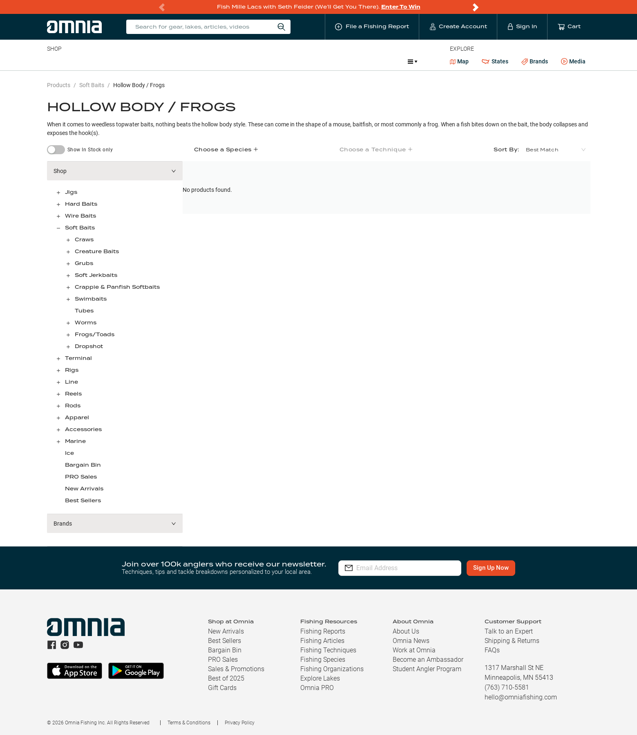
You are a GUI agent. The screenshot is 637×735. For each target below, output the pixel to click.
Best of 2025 (226, 678)
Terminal (163, 61)
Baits (53, 61)
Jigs (71, 192)
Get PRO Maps (283, 61)
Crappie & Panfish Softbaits (117, 286)
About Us (406, 631)
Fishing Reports (322, 631)
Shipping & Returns (512, 641)
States (495, 61)
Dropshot (89, 346)
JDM (342, 61)
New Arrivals (84, 488)
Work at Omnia (414, 650)
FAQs (492, 650)
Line (79, 61)
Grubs (84, 263)
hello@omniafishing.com (521, 697)
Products (58, 85)
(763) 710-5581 (507, 687)
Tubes (84, 310)
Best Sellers (83, 500)
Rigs (71, 369)
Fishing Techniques (328, 650)
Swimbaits (91, 298)
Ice (319, 61)
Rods (104, 61)
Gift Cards (222, 688)
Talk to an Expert (509, 631)
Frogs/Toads (94, 334)
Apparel (77, 417)
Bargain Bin (83, 464)
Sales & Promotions (236, 669)
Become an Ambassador (428, 659)
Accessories (204, 61)
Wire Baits (80, 215)
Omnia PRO (317, 688)
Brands (534, 61)
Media (573, 62)
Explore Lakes (320, 678)
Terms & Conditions (189, 723)
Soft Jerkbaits (96, 275)
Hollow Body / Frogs (139, 85)
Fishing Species (322, 659)
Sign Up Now (502, 567)
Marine (242, 61)
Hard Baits (81, 203)
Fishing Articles (322, 641)
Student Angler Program (427, 669)
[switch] (56, 149)
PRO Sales (81, 476)
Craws (84, 239)
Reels (131, 61)
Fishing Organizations (332, 669)
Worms (85, 322)
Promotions (380, 62)
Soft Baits (91, 85)
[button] (115, 171)
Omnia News (411, 641)
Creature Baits (97, 251)
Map (459, 61)
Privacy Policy (240, 723)
